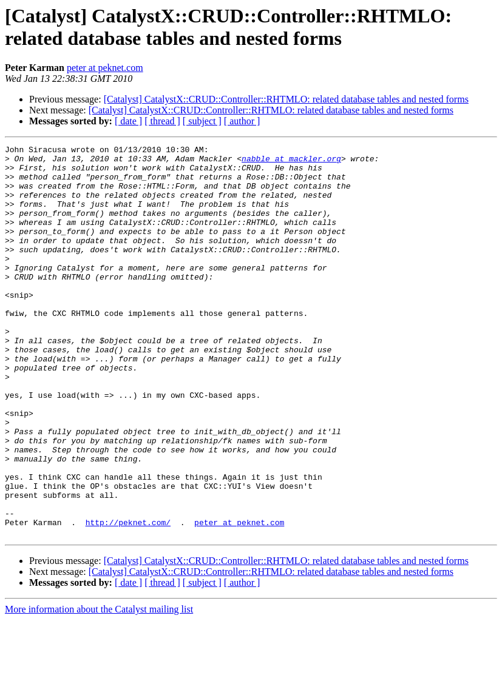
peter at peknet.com (105, 67)
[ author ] (242, 121)
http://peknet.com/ (128, 598)
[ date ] (128, 121)
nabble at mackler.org (291, 161)
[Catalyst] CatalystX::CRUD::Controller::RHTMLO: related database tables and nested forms (286, 99)
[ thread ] (162, 121)
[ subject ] (202, 121)
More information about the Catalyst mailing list (99, 687)
